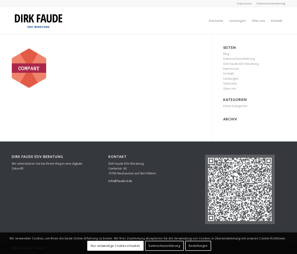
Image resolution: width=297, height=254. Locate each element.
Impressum (244, 3)
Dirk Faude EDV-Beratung (240, 64)
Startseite (230, 83)
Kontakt (228, 73)
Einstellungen (198, 246)
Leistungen (231, 78)
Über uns (229, 88)
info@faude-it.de (120, 181)
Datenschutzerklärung (271, 3)
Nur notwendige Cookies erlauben (115, 246)
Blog (226, 54)
